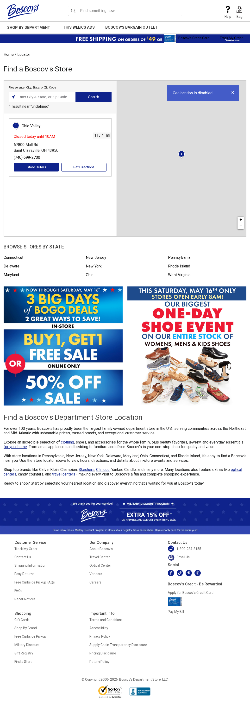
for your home (15, 446)
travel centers (63, 474)
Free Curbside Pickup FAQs (34, 582)
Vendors (95, 574)
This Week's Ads (79, 27)
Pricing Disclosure (102, 653)
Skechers (86, 469)
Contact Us (22, 557)
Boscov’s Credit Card (186, 38)
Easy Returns (24, 574)
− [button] (240, 226)
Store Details (36, 167)
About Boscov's (101, 549)
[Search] (73, 11)
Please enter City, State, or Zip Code (32, 87)
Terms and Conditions (106, 620)
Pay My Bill (176, 612)
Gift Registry (23, 653)
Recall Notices (25, 599)
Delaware (11, 266)
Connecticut (13, 257)
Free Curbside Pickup (30, 636)
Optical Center (100, 565)
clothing (67, 442)
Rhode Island (179, 266)
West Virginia (179, 275)
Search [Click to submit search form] (93, 97)
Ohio (90, 275)
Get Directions (83, 167)
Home (9, 54)
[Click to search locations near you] (13, 97)
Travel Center (99, 557)
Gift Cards (22, 620)
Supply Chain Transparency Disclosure (118, 645)
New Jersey (96, 257)
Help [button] (228, 12)
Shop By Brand (25, 628)
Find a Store (23, 662)
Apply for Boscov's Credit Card (190, 593)
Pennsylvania (179, 257)
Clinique (103, 469)
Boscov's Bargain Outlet (131, 27)
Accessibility (98, 628)
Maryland (11, 275)
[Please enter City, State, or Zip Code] (43, 97)
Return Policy (99, 662)
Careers (95, 582)
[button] (239, 12)
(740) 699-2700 (27, 157)
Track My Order (231, 38)
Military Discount (26, 645)
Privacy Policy (99, 636)
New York (94, 266)
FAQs (18, 591)
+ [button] (240, 220)
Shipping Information (30, 565)
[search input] (125, 11)
